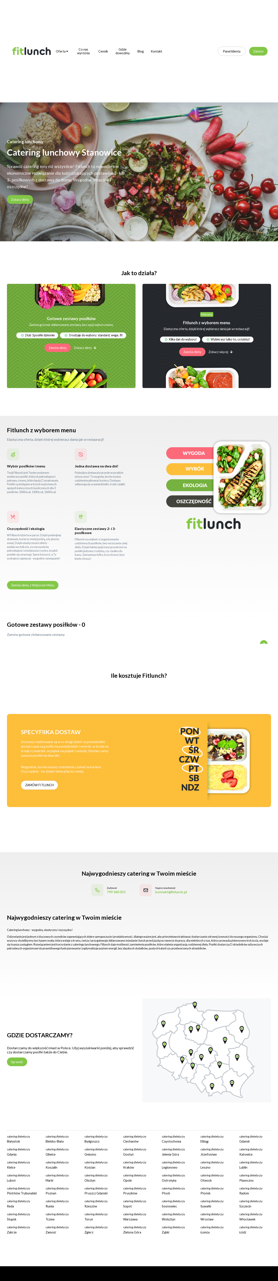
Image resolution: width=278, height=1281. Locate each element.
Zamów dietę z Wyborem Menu (32, 585)
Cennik (103, 51)
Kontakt (156, 51)
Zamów (258, 51)
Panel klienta (231, 51)
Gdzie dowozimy (123, 51)
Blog (140, 51)
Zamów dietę (58, 348)
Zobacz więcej (220, 352)
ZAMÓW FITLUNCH (39, 785)
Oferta (62, 51)
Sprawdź (17, 1062)
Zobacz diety (20, 199)
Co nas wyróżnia (83, 51)
